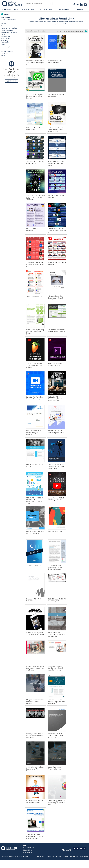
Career (3, 24)
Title (71, 31)
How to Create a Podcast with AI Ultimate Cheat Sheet (56, 164)
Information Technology (9, 32)
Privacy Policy (27, 858)
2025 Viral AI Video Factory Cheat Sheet (35, 129)
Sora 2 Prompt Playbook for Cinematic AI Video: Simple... (34, 96)
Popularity (66, 31)
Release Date (78, 31)
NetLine (14, 865)
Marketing (4, 41)
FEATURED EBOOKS (10, 9)
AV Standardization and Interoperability (56, 95)
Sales (3, 45)
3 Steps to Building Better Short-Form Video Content (35, 639)
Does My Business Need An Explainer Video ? (34, 809)
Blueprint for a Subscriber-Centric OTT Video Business (35, 708)
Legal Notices (27, 860)
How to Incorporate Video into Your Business (35, 537)
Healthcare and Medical (9, 28)
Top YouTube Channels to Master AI (57, 265)
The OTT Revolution (55, 536)
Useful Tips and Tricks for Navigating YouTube (56, 503)
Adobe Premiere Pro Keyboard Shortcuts (55, 367)
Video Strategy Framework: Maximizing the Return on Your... (57, 810)
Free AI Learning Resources (31, 231)
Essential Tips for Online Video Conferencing (34, 401)
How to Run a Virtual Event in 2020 (35, 469)
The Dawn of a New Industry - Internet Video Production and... (34, 844)
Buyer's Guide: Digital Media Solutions (55, 61)
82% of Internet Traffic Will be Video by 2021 (57, 605)
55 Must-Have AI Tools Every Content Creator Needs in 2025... (56, 130)
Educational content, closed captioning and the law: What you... (56, 640)
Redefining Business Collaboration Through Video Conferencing (55, 674)
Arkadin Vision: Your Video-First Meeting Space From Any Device (35, 674)
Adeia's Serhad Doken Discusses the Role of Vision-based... (55, 300)
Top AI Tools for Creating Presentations (35, 163)
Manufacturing (6, 38)
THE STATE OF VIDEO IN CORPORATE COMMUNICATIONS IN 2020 (34, 505)
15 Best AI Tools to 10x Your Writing (56, 197)
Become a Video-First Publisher (33, 605)
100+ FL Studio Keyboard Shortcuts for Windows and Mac (34, 368)
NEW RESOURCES (46, 9)
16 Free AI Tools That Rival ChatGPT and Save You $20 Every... (35, 198)
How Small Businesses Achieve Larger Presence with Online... (56, 708)
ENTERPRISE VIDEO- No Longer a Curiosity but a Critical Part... (56, 470)
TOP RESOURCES (28, 9)
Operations (5, 43)
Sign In (3, 55)
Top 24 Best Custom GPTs (35, 298)
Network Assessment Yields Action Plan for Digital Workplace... (55, 572)
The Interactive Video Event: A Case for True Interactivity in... (55, 742)
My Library (4, 53)
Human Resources (7, 30)
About (25, 853)
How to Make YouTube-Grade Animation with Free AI (57, 232)
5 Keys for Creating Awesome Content (54, 775)
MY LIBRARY (64, 9)
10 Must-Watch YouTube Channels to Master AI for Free (35, 266)
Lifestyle (4, 34)
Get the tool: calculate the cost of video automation (56, 333)
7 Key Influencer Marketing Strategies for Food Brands (35, 776)
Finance (3, 26)
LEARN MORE (11, 81)
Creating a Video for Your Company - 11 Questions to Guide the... (34, 742)
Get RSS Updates (7, 51)
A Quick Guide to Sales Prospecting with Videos (56, 435)
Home (6, 14)
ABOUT (80, 9)
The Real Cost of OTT (33, 570)
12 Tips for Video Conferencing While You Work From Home (56, 402)
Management (5, 36)
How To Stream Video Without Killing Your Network (33, 436)
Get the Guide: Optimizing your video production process (35, 334)
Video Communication (9, 20)
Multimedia (5, 17)
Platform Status (28, 856)
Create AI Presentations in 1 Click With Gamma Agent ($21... (35, 62)
